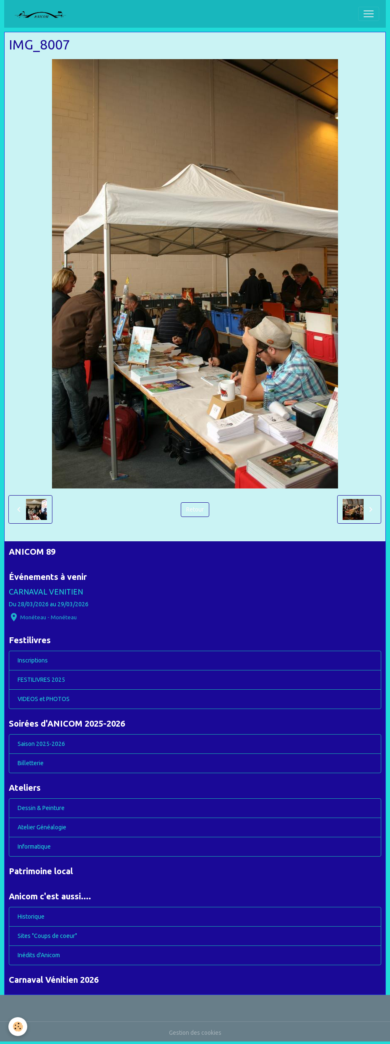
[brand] (43, 14)
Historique (31, 916)
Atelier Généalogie (42, 827)
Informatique (34, 846)
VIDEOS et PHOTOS (44, 699)
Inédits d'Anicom (39, 955)
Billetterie (31, 763)
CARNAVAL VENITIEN (46, 592)
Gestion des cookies (195, 1032)
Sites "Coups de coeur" (47, 935)
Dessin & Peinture (41, 808)
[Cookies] (17, 1026)
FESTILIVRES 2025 (41, 679)
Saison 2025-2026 (41, 743)
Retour (195, 509)
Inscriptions (33, 660)
